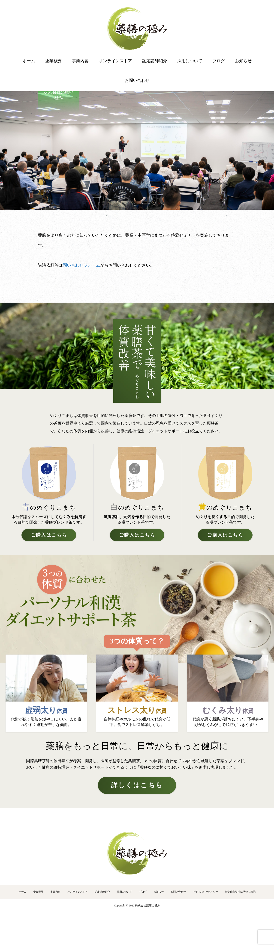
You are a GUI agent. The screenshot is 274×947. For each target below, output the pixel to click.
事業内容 (80, 61)
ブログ (218, 61)
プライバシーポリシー (205, 891)
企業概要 (53, 61)
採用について (189, 61)
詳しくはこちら (137, 785)
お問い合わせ (137, 80)
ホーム (29, 61)
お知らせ (243, 61)
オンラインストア (115, 61)
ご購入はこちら (49, 535)
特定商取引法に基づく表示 (240, 891)
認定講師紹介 (154, 61)
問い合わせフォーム (81, 265)
